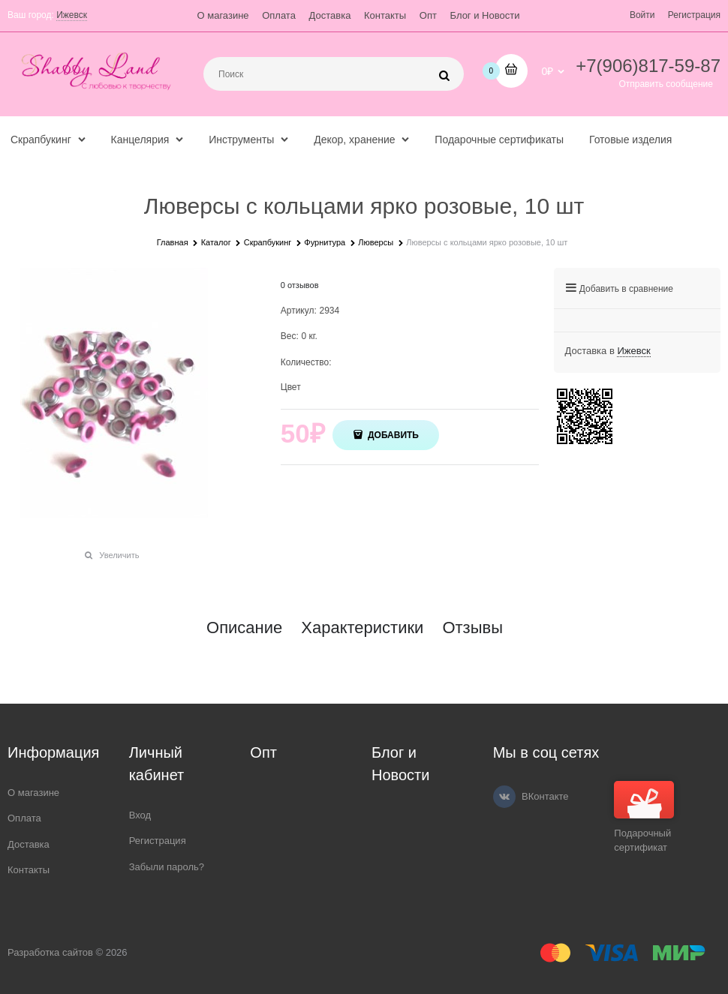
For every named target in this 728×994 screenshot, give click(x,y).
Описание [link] (244, 628)
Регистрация (694, 15)
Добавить (392, 435)
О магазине (223, 15)
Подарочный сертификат (644, 817)
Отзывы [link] (472, 628)
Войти (642, 15)
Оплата (279, 15)
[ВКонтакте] (504, 796)
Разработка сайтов (50, 952)
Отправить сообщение (665, 84)
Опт (428, 15)
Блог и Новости (485, 15)
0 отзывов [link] (300, 285)
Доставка (330, 15)
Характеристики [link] (362, 628)
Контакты (385, 15)
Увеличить (119, 555)
